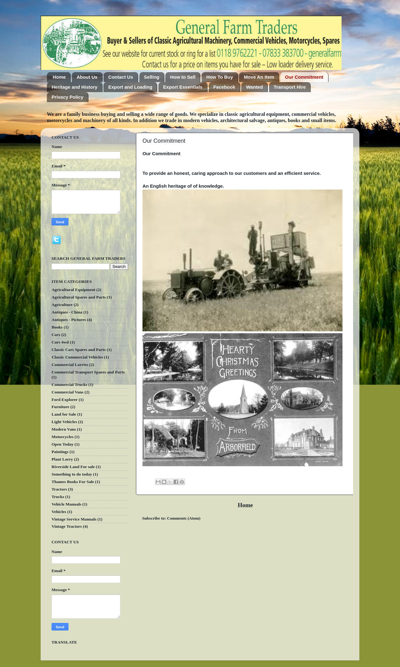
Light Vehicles (64, 421)
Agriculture (62, 304)
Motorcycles (62, 436)
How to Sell (182, 77)
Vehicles (59, 511)
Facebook (224, 87)
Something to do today (72, 474)
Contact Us (120, 77)
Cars (56, 334)
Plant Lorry (62, 459)
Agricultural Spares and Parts (79, 297)
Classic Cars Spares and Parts (79, 349)
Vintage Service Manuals (74, 519)
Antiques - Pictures (69, 319)
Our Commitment (304, 77)
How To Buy (219, 77)
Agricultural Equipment (73, 289)
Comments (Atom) (184, 518)
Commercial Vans (67, 392)
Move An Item (259, 77)
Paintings (60, 451)
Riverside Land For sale (73, 466)
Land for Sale (64, 414)
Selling (151, 77)
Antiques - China (67, 312)
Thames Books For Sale (73, 481)
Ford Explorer (65, 399)
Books (57, 327)
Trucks (58, 496)
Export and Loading (130, 87)
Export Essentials (182, 87)
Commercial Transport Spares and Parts (88, 372)
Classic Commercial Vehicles (77, 357)
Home (59, 77)
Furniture (60, 406)
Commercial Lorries (70, 364)
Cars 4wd (60, 342)
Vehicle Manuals (66, 504)
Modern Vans (64, 429)
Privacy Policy (67, 97)
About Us (87, 77)
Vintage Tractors (67, 526)
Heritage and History (75, 87)
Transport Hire (290, 87)
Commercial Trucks (69, 384)
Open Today (62, 444)
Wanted (254, 87)
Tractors (59, 489)
